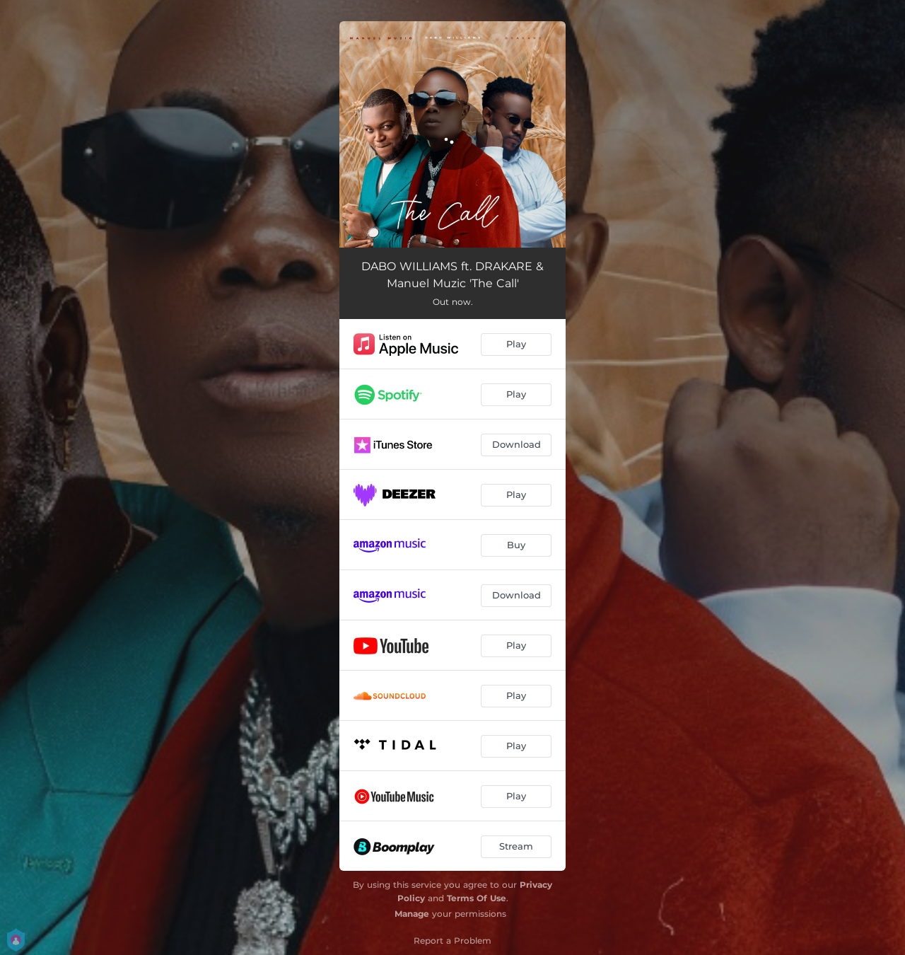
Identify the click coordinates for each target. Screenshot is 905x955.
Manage (412, 913)
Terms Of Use (476, 898)
